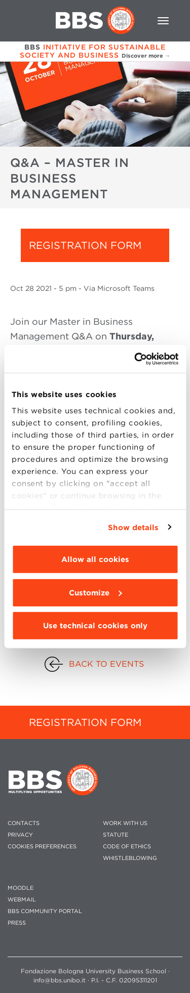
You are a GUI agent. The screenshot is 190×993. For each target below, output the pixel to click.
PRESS (17, 923)
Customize (95, 592)
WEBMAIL (22, 899)
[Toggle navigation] (163, 20)
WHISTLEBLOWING (130, 858)
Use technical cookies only (95, 625)
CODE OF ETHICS (127, 846)
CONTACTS (24, 823)
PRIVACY (20, 835)
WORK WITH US (125, 823)
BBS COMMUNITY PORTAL (45, 911)
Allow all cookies (95, 559)
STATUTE (115, 835)
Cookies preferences (42, 846)
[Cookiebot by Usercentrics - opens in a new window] (135, 358)
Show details (133, 527)
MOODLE (20, 888)
